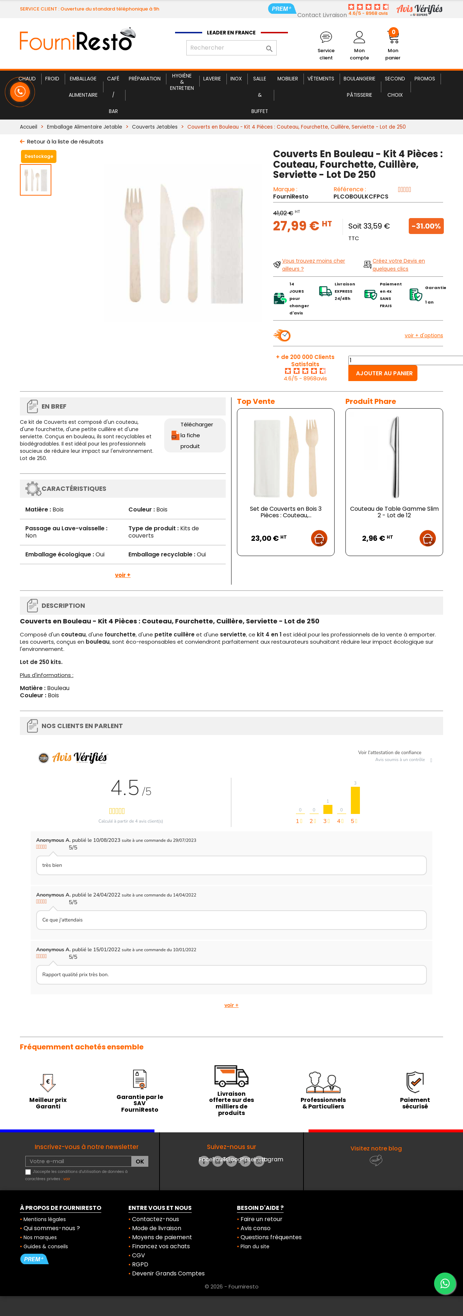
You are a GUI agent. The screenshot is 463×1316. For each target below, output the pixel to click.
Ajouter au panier (384, 373)
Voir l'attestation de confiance (389, 752)
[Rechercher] (231, 47)
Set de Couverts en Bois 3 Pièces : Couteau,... (286, 512)
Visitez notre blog (376, 1148)
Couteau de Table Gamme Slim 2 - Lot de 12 (394, 512)
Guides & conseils (46, 1246)
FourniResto (291, 196)
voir (66, 1179)
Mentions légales (45, 1219)
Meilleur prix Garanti (48, 1103)
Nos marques (40, 1237)
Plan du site (255, 1246)
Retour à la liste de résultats (65, 141)
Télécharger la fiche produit (196, 435)
